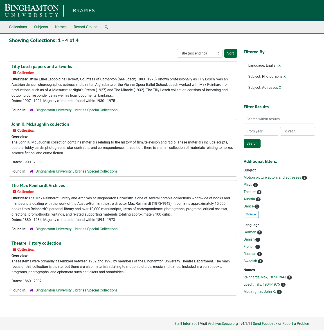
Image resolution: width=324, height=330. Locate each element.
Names (61, 27)
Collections (18, 27)
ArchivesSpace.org (223, 323)
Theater (250, 192)
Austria (250, 199)
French (249, 246)
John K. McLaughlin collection (40, 124)
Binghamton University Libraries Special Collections (76, 110)
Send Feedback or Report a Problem (281, 323)
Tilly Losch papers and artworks (41, 66)
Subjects (41, 27)
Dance (249, 206)
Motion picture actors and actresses (273, 177)
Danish (250, 239)
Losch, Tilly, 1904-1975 (262, 284)
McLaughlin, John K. (260, 291)
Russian (250, 254)
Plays (248, 184)
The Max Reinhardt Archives (38, 185)
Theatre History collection (36, 243)
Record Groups (85, 27)
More (251, 214)
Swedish (251, 261)
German (250, 232)
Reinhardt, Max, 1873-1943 (265, 277)
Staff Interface (185, 323)
